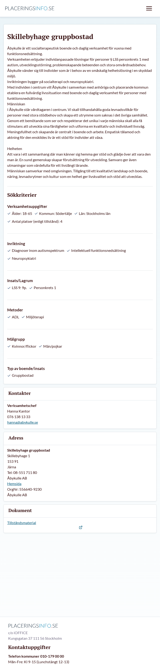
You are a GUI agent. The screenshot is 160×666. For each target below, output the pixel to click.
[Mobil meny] (149, 8)
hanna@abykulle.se (22, 422)
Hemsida (14, 483)
